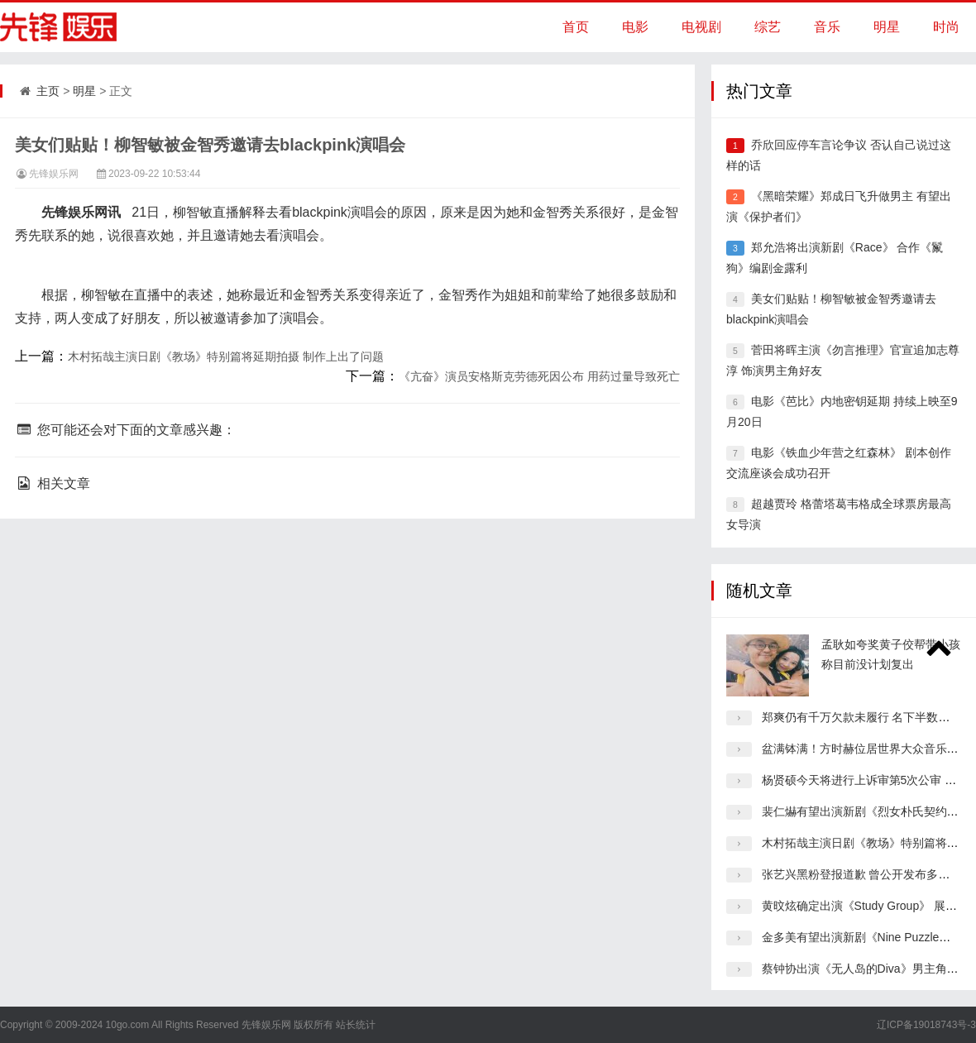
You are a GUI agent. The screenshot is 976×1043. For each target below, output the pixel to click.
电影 (635, 27)
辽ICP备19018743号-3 (926, 1025)
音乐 (827, 27)
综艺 (767, 27)
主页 (48, 91)
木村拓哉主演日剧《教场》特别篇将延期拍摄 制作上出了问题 (226, 356)
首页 (575, 27)
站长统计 (356, 1025)
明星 (886, 27)
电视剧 (701, 27)
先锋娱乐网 (54, 173)
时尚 (946, 27)
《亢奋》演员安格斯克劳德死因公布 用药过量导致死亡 (539, 376)
